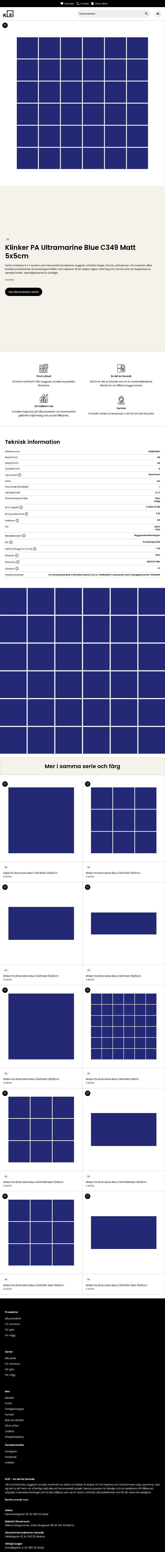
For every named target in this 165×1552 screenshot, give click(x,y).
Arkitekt (9, 1398)
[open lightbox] (82, 671)
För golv (9, 1329)
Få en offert (12, 1425)
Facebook (10, 1457)
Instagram (11, 1451)
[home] (40, 13)
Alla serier (10, 1358)
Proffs (8, 1403)
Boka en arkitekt (14, 1420)
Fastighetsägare (14, 1409)
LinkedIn (9, 1462)
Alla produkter (13, 1318)
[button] (158, 14)
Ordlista (9, 1431)
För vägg (10, 1335)
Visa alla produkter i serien (23, 291)
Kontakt (9, 1414)
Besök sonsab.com (16, 1499)
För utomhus (12, 1324)
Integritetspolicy (14, 1437)
